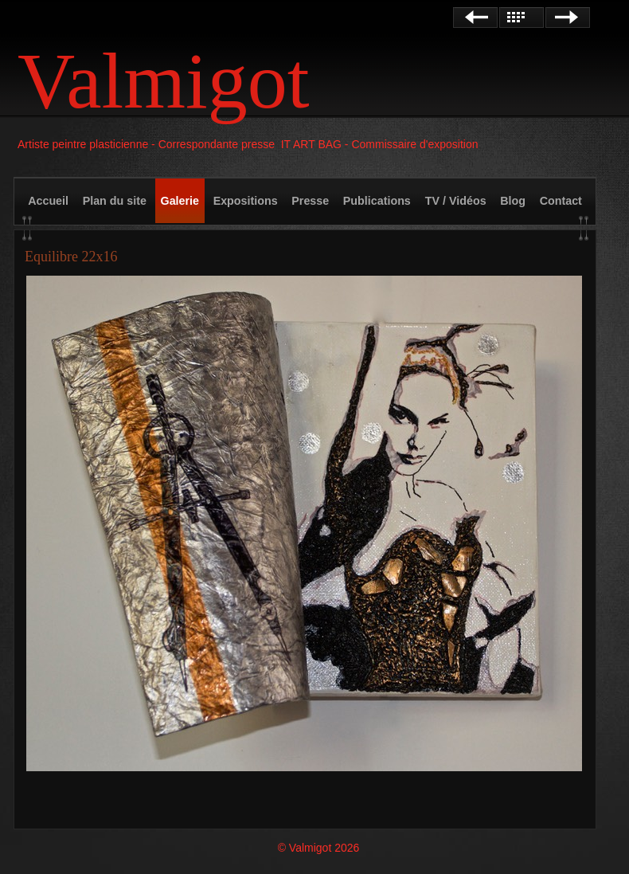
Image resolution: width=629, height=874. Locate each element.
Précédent (475, 17)
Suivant (567, 17)
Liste (521, 17)
